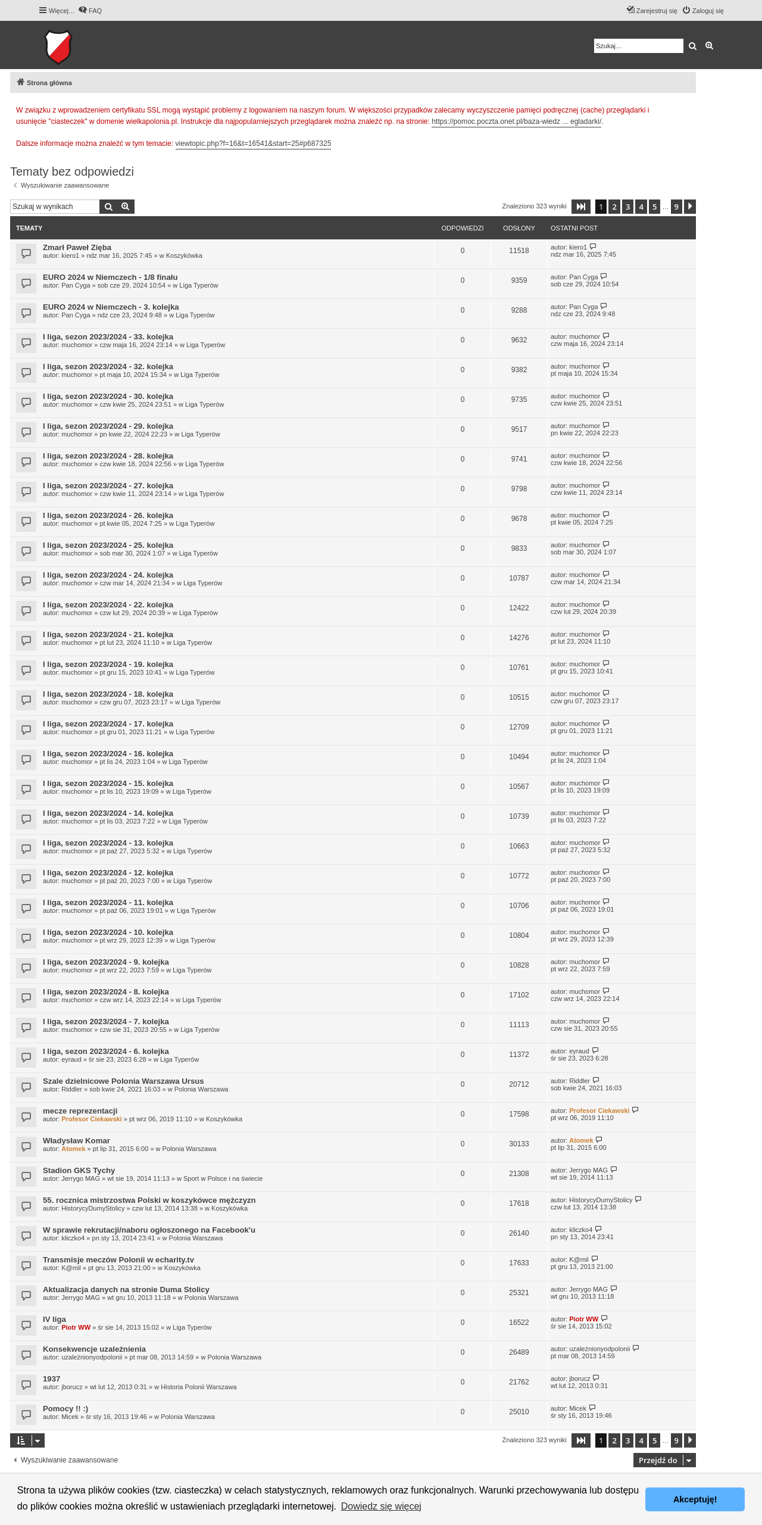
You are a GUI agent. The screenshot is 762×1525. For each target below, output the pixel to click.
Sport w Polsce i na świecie (223, 1178)
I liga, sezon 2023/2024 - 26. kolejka (108, 515)
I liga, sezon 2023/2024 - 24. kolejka (108, 574)
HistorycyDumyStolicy (92, 1208)
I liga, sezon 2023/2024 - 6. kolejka (106, 1051)
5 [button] (654, 206)
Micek (70, 1416)
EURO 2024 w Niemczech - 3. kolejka (111, 306)
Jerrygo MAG (80, 1178)
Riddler (71, 1089)
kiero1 (70, 255)
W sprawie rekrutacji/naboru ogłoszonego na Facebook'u (149, 1229)
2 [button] (614, 206)
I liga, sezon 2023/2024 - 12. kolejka (108, 872)
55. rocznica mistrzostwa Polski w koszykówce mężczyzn (149, 1200)
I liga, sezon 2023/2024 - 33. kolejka (108, 336)
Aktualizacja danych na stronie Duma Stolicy (126, 1289)
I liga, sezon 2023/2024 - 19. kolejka (108, 664)
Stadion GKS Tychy (79, 1170)
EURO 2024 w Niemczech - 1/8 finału (110, 277)
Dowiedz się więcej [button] (381, 1506)
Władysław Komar (76, 1140)
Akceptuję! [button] (695, 1499)
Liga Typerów (198, 285)
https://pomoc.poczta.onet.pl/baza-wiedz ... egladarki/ (516, 121)
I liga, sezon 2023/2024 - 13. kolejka (108, 842)
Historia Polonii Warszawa (198, 1386)
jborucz (71, 1386)
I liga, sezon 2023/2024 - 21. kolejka (108, 634)
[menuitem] (90, 11)
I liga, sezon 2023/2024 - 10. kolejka (108, 932)
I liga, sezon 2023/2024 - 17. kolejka (108, 723)
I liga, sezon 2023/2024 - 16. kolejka (108, 753)
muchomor (76, 344)
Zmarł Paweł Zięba (77, 247)
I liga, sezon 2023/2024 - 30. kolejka (108, 396)
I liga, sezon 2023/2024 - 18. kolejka (108, 694)
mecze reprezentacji (80, 1110)
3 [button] (628, 206)
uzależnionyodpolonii (91, 1357)
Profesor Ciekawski (91, 1118)
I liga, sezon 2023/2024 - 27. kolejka (108, 485)
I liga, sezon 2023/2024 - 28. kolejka (108, 455)
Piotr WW (75, 1327)
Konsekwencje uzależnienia (94, 1349)
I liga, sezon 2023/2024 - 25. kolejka (108, 545)
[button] (581, 206)
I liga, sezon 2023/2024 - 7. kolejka (106, 1021)
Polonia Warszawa (201, 1089)
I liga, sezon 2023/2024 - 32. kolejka (108, 366)
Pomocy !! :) (65, 1408)
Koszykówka (184, 255)
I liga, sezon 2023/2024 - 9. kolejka (106, 962)
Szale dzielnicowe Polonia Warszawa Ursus (123, 1081)
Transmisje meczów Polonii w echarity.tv (118, 1259)
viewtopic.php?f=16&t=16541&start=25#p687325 (254, 143)
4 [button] (641, 206)
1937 (51, 1378)
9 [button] (676, 206)
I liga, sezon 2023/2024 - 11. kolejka (108, 902)
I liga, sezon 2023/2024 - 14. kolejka (108, 813)
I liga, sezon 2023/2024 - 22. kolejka (108, 604)
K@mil (71, 1267)
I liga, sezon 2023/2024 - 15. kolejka (108, 783)
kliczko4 (73, 1238)
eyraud (71, 1059)
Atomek (73, 1148)
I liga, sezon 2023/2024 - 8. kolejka (106, 991)
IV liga (54, 1319)
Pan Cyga (75, 285)
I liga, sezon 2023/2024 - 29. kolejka (108, 426)
